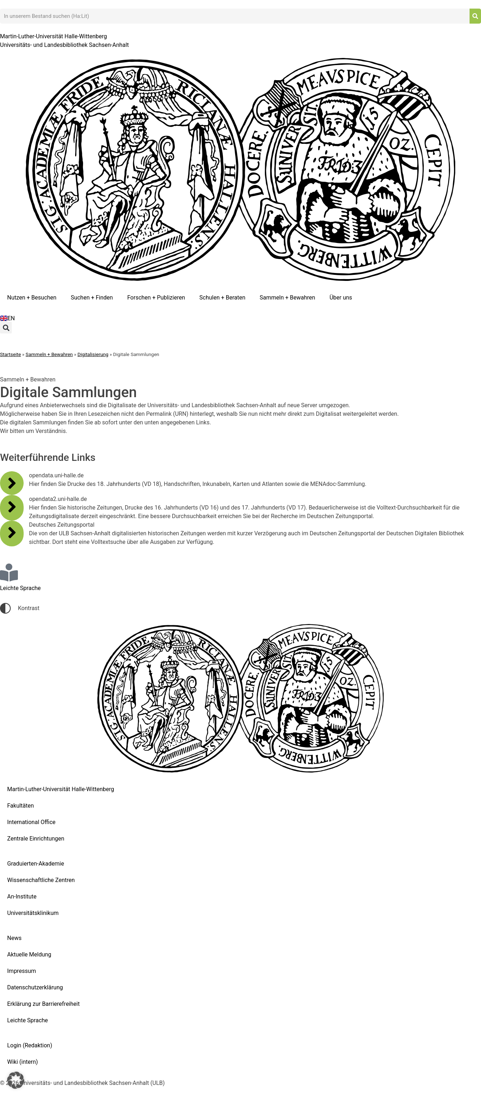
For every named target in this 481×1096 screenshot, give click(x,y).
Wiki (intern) (22, 1061)
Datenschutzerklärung (35, 987)
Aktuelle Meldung (29, 954)
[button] (6, 327)
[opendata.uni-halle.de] (12, 483)
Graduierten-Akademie (35, 863)
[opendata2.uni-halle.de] (12, 507)
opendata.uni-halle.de (56, 475)
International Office (31, 822)
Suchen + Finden (92, 297)
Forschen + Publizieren (156, 297)
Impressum (21, 971)
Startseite (10, 354)
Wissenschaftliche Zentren (41, 880)
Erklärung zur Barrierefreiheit (43, 1003)
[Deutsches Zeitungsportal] (12, 532)
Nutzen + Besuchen (32, 297)
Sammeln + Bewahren (287, 297)
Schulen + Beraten (222, 297)
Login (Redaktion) (29, 1045)
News (14, 938)
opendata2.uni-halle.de (58, 499)
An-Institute (22, 896)
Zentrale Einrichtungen (35, 838)
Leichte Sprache (27, 1020)
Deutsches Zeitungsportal (61, 524)
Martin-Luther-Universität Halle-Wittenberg (60, 789)
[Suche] (475, 16)
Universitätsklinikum (33, 913)
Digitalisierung (93, 354)
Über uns (341, 297)
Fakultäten (20, 805)
